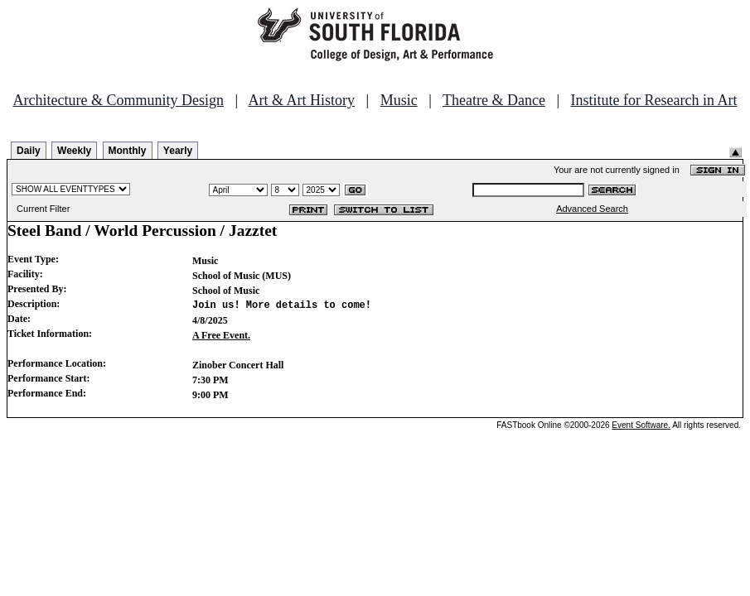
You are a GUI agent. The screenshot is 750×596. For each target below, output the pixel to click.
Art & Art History (302, 100)
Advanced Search (592, 209)
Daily (29, 150)
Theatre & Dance (494, 100)
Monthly (128, 150)
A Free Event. (221, 335)
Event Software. (641, 425)
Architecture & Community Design (118, 100)
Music (399, 100)
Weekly (74, 150)
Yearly (177, 150)
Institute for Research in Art (654, 100)
